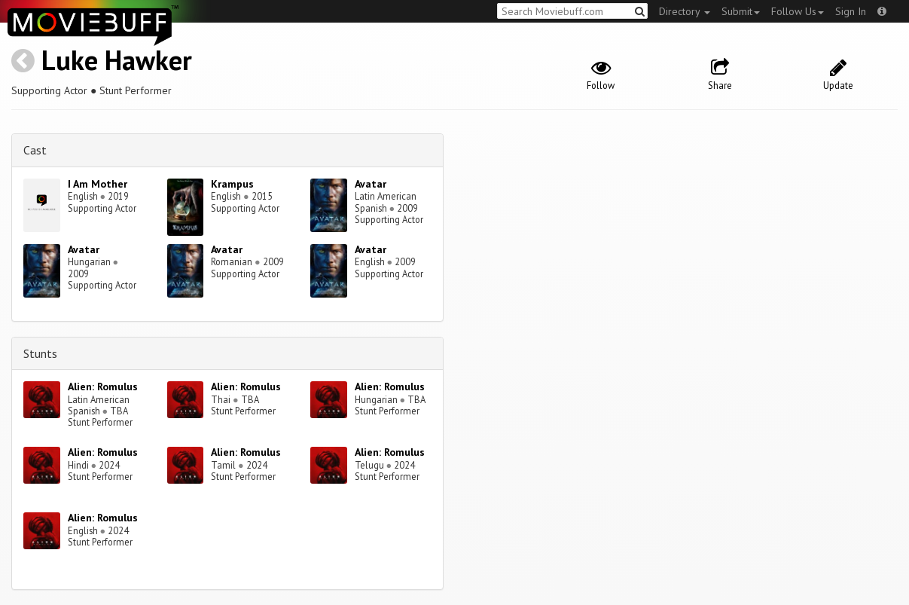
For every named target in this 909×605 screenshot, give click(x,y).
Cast (35, 149)
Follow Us (797, 11)
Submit (740, 11)
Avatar (370, 184)
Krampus (232, 184)
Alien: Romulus (103, 386)
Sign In (850, 11)
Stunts (40, 353)
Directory (684, 11)
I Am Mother (97, 184)
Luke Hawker (116, 60)
